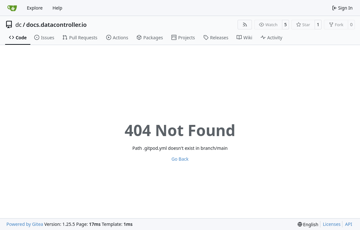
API (348, 224)
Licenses (332, 224)
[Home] (12, 8)
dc (18, 24)
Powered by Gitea (24, 224)
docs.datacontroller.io (56, 24)
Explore (35, 8)
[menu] (308, 224)
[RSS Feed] (245, 24)
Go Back (179, 159)
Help (57, 8)
